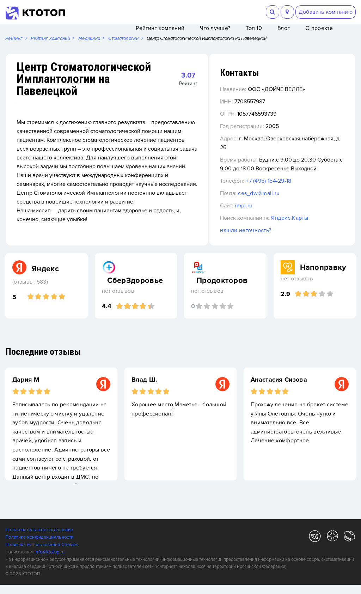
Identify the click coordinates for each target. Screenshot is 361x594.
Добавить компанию (326, 12)
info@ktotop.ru (50, 561)
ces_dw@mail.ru (283, 202)
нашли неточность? (269, 239)
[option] (61, 433)
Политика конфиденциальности (39, 546)
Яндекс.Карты (313, 227)
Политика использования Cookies (41, 554)
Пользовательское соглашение (39, 539)
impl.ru (268, 214)
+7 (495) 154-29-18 (293, 190)
